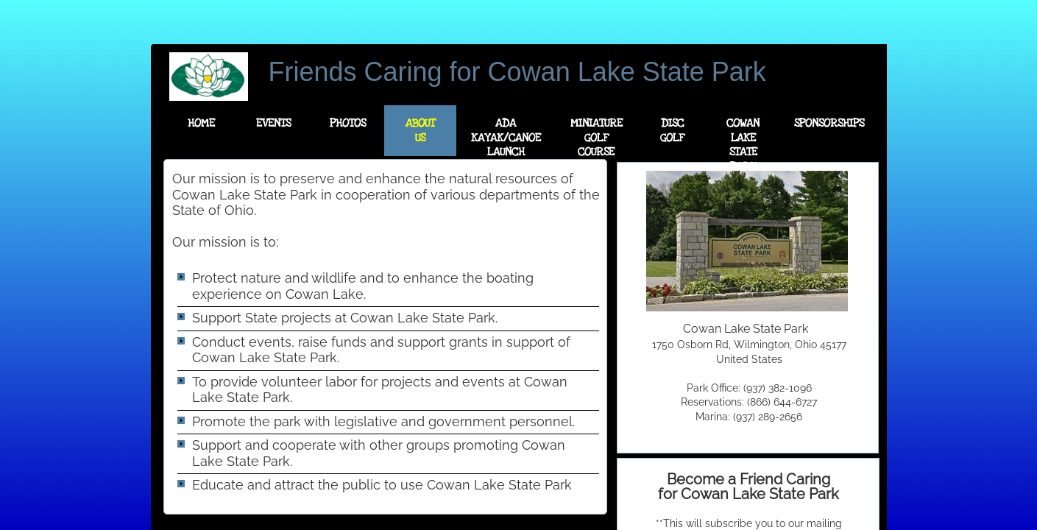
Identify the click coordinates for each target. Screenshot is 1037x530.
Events (273, 123)
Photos (348, 123)
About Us (420, 130)
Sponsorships (829, 123)
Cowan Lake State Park (743, 145)
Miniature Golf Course (596, 137)
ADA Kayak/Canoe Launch (506, 137)
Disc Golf (672, 130)
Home (201, 123)
